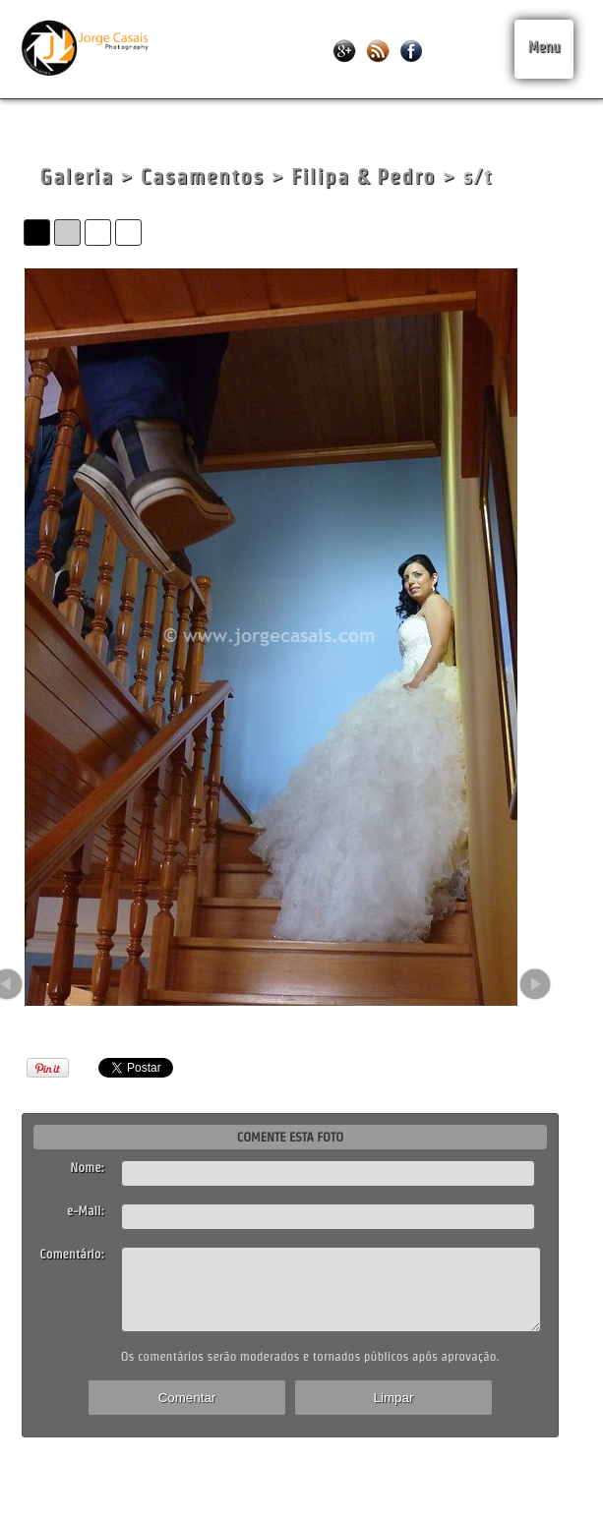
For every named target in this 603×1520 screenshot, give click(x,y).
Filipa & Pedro (363, 176)
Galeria (76, 176)
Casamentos (203, 176)
